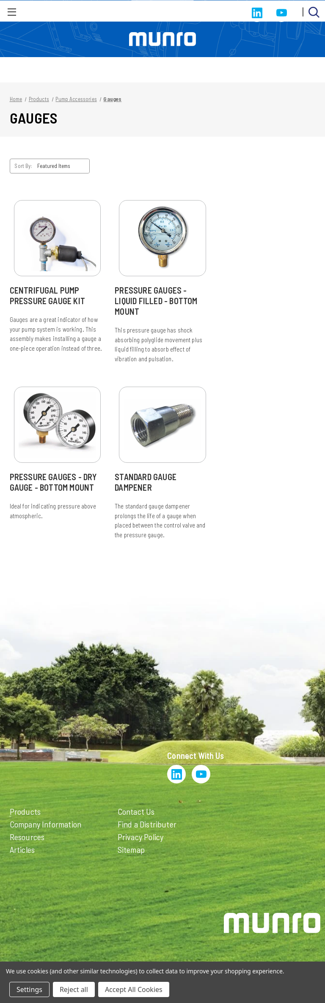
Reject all (74, 989)
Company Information (46, 824)
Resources (27, 837)
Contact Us (136, 811)
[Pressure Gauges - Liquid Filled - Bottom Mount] (162, 238)
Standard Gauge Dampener (145, 482)
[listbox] (62, 166)
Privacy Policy (141, 837)
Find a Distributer (147, 824)
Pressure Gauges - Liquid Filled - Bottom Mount (156, 300)
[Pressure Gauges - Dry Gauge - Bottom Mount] (57, 424)
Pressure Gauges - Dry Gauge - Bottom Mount (53, 482)
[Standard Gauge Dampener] (162, 424)
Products (25, 811)
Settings (29, 989)
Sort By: (23, 165)
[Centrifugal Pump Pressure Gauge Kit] (57, 238)
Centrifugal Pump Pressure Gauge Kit (47, 295)
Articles (22, 849)
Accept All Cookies (133, 989)
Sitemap (131, 849)
